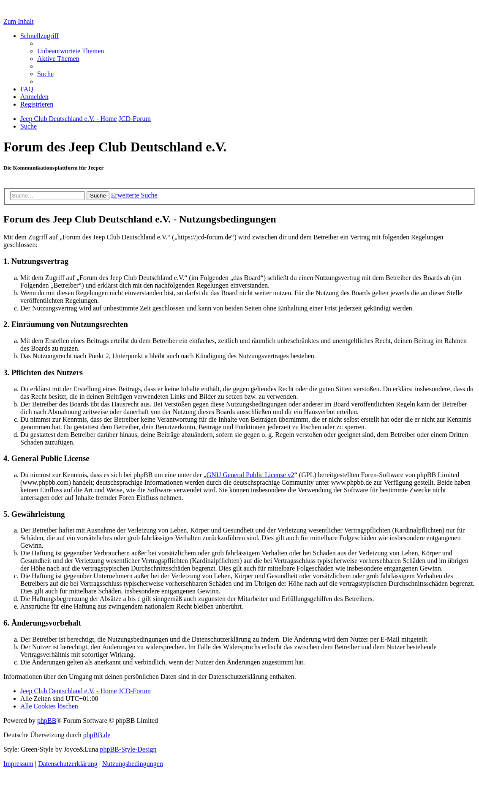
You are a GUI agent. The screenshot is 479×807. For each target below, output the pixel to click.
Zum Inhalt (18, 21)
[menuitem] (70, 51)
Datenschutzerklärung (67, 763)
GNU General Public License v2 (250, 474)
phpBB (46, 720)
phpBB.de (96, 734)
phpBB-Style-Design (128, 749)
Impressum (18, 763)
